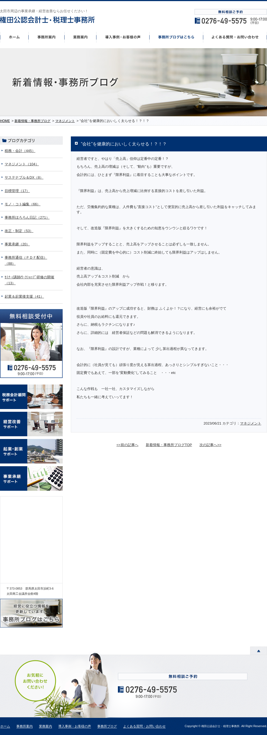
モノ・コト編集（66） (22, 204)
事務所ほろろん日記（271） (27, 217)
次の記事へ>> (210, 445)
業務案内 (45, 726)
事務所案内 (46, 37)
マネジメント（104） (22, 164)
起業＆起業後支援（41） (24, 296)
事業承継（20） (17, 244)
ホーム (14, 37)
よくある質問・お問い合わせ (144, 726)
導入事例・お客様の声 (123, 37)
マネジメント (250, 423)
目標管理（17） (17, 191)
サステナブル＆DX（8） (24, 177)
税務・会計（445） (20, 151)
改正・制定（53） (19, 231)
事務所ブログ (107, 726)
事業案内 (80, 37)
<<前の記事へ (127, 445)
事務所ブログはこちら (176, 37)
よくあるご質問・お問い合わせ (235, 37)
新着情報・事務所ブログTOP (169, 445)
